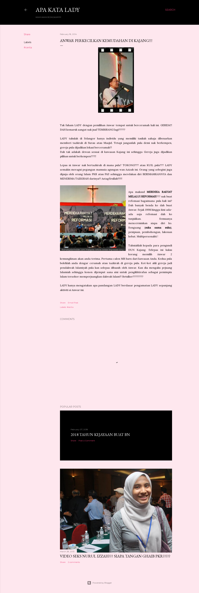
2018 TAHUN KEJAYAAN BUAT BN (100, 434)
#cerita (28, 47)
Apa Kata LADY (58, 10)
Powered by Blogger (99, 583)
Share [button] (27, 34)
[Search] (170, 10)
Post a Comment (87, 440)
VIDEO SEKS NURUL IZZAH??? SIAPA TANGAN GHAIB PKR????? (115, 556)
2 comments (74, 562)
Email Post (73, 302)
